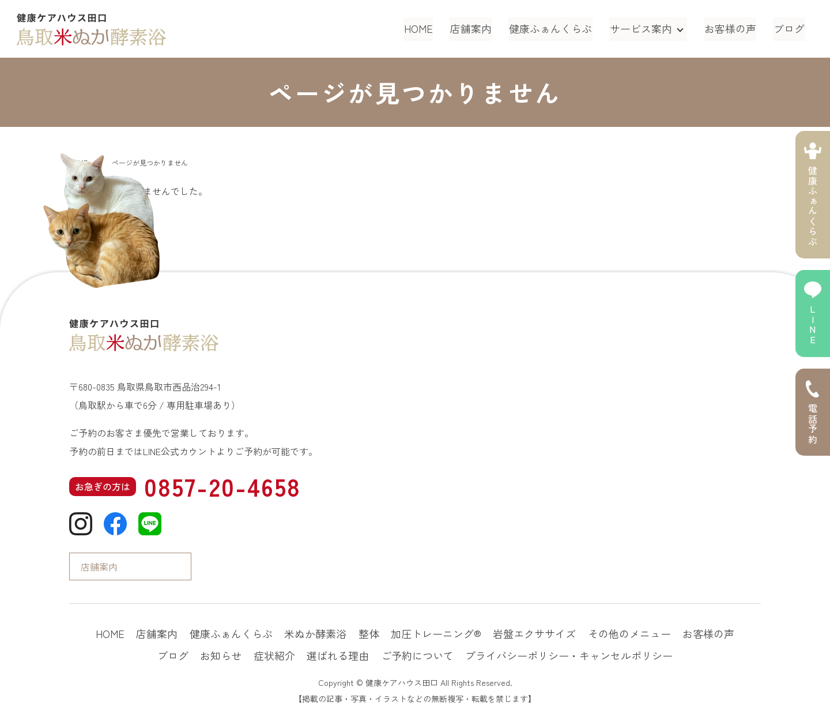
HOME (422, 28)
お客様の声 (731, 28)
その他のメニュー (629, 633)
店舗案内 (474, 28)
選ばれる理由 (338, 655)
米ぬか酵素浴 (315, 633)
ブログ (789, 28)
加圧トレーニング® (436, 633)
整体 (369, 633)
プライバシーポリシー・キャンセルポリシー (569, 655)
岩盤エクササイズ (534, 633)
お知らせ (221, 655)
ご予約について (417, 655)
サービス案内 (642, 28)
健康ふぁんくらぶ (552, 28)
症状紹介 (274, 655)
